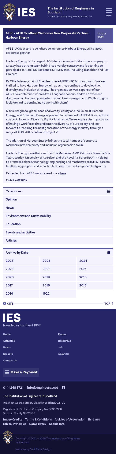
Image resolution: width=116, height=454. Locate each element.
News (10, 208)
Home (7, 334)
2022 (46, 269)
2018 (83, 277)
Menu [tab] (109, 12)
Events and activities (20, 232)
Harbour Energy (75, 49)
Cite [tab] (8, 303)
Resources (64, 341)
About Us (63, 354)
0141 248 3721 (13, 387)
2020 (10, 277)
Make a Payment (21, 372)
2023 (9, 269)
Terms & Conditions (38, 419)
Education (13, 224)
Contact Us (10, 360)
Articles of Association (70, 419)
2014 (9, 294)
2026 (9, 261)
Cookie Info (57, 424)
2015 (83, 285)
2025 (46, 261)
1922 (46, 294)
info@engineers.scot (42, 387)
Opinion (22, 180)
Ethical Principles (14, 424)
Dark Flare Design (40, 449)
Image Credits (12, 419)
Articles (11, 241)
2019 (46, 277)
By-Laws (94, 419)
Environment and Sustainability (28, 216)
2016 (46, 285)
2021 (83, 269)
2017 (9, 285)
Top (108, 303)
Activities (9, 341)
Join (60, 347)
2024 (83, 261)
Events (62, 334)
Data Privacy (37, 424)
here (63, 173)
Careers (8, 354)
